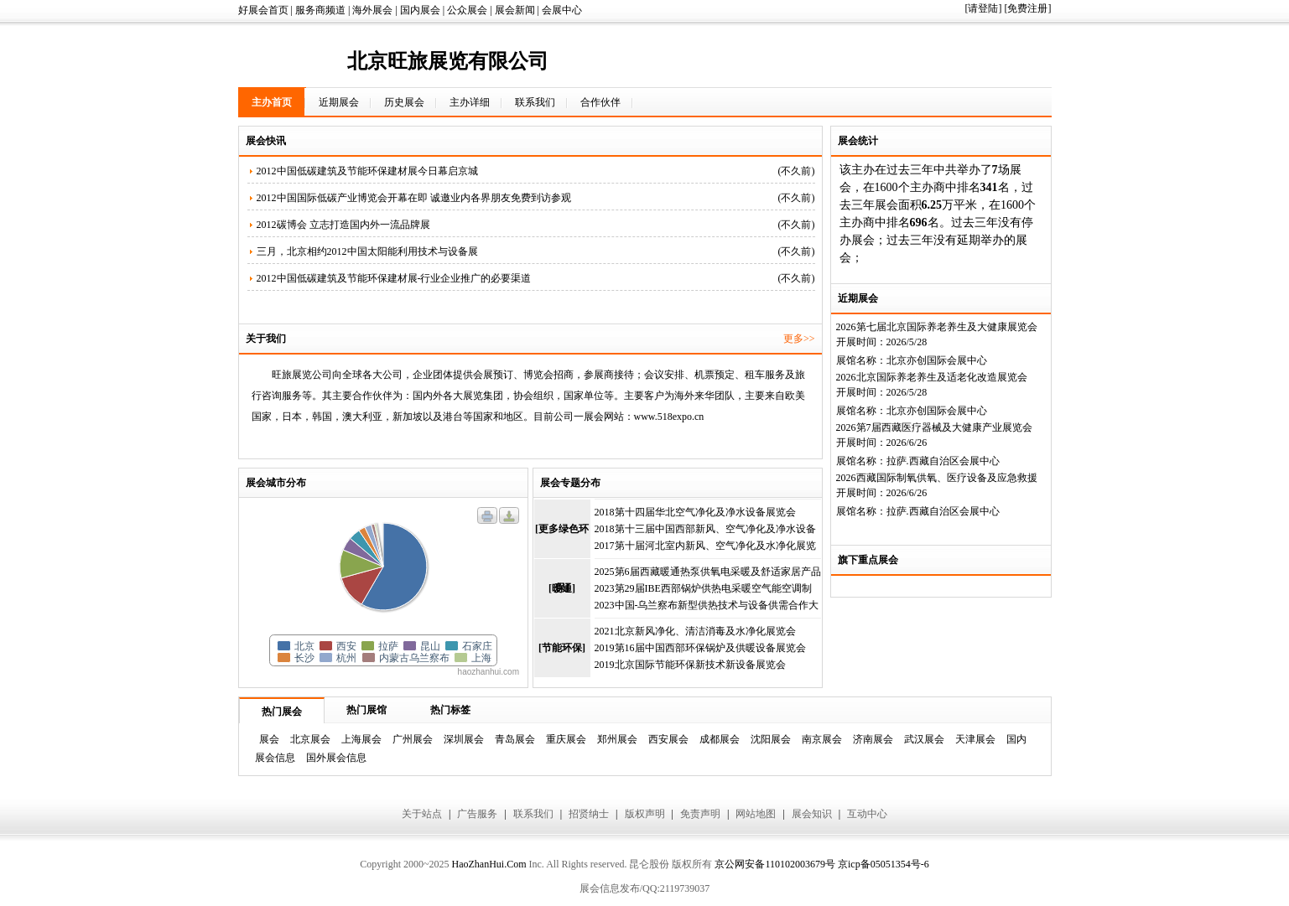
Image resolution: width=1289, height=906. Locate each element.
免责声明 (700, 814)
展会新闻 (515, 10)
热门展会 (282, 711)
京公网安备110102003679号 (775, 864)
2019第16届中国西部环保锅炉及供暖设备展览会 (700, 648)
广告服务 (477, 814)
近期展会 (339, 102)
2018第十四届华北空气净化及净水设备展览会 (695, 512)
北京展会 (310, 739)
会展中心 (562, 10)
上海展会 (361, 739)
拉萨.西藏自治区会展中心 (943, 461)
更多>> (799, 338)
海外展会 (372, 10)
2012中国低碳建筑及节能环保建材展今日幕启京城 (367, 171)
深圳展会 (464, 739)
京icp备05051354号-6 (883, 864)
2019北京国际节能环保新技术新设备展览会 (690, 664)
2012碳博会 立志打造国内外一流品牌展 (343, 224)
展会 (269, 739)
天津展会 (975, 739)
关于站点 (422, 814)
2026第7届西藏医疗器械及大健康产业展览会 (934, 427)
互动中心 (867, 814)
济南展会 (873, 739)
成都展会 (719, 739)
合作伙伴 (600, 102)
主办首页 (272, 102)
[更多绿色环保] (562, 540)
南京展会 (822, 739)
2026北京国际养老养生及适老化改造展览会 (931, 377)
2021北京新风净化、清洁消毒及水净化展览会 (695, 631)
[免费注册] (1028, 8)
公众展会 (467, 10)
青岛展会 (515, 739)
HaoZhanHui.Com (488, 864)
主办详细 (470, 102)
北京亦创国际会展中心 (936, 360)
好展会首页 (263, 10)
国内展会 (420, 10)
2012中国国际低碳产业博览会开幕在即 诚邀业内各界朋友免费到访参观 (414, 198)
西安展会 (668, 739)
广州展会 (412, 739)
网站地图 (755, 814)
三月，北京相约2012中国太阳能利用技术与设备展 (367, 251)
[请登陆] (983, 8)
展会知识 (812, 814)
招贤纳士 (589, 814)
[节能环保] (561, 648)
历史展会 (404, 102)
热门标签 (450, 710)
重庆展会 (566, 739)
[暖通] (561, 588)
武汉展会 (924, 739)
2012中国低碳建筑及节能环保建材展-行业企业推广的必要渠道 (394, 278)
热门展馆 (366, 710)
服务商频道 (320, 10)
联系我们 (535, 102)
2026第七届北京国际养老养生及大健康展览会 (936, 327)
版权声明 (645, 814)
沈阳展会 (771, 739)
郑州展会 (617, 739)
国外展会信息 (336, 758)
